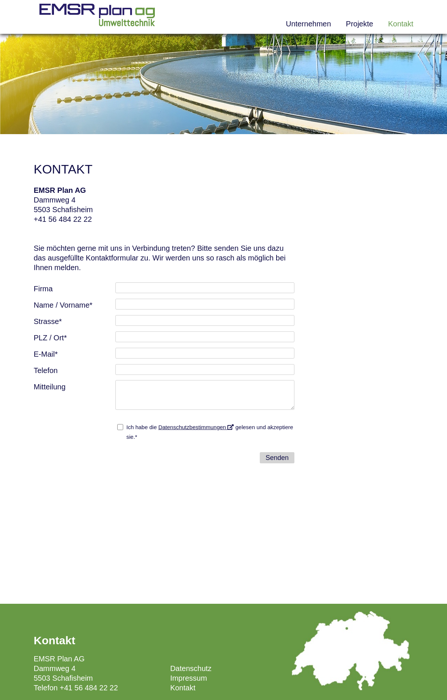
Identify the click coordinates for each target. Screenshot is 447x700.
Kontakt (401, 24)
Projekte (359, 24)
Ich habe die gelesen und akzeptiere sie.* (210, 432)
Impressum (188, 678)
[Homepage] (97, 24)
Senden (276, 457)
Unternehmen (308, 24)
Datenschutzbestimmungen (196, 427)
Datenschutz (190, 668)
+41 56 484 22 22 (63, 219)
